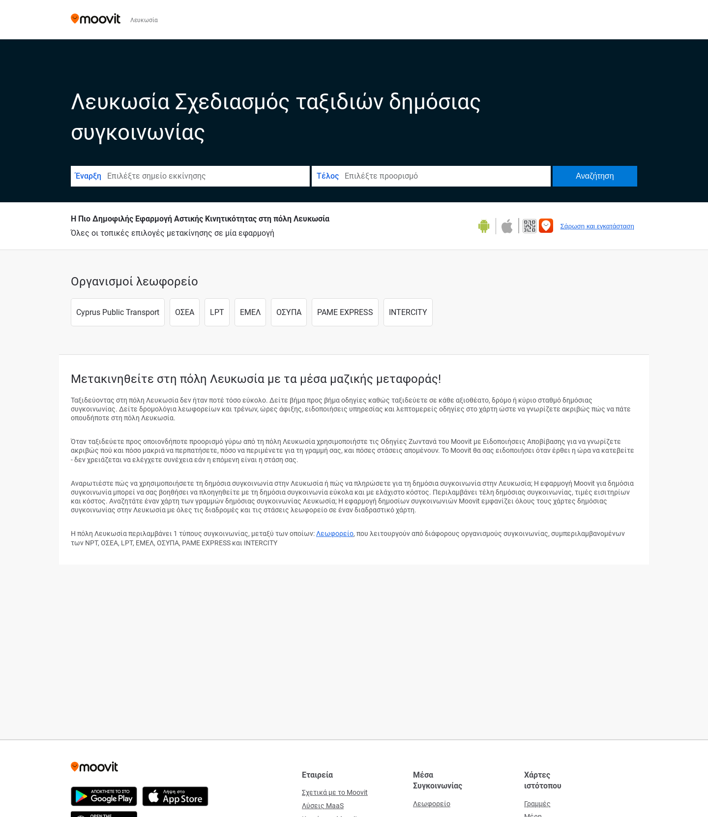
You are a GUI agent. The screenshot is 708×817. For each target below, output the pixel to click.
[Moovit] (95, 19)
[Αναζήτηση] (595, 176)
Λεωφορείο (335, 533)
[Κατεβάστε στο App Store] (506, 226)
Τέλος (328, 176)
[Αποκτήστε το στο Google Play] (487, 226)
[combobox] (207, 176)
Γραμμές (537, 804)
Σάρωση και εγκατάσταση (597, 226)
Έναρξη (88, 176)
